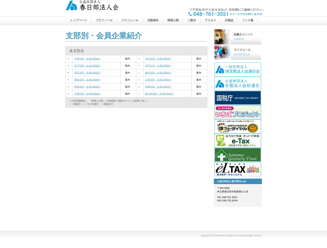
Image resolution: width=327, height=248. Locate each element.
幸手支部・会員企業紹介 (158, 65)
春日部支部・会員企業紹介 (159, 93)
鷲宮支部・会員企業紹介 (87, 72)
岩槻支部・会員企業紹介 (158, 86)
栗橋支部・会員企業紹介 (87, 79)
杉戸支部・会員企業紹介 (87, 65)
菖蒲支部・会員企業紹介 (87, 86)
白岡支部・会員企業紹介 (87, 93)
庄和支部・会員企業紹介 (87, 58)
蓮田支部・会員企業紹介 (158, 72)
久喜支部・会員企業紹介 (158, 79)
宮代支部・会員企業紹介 (158, 58)
